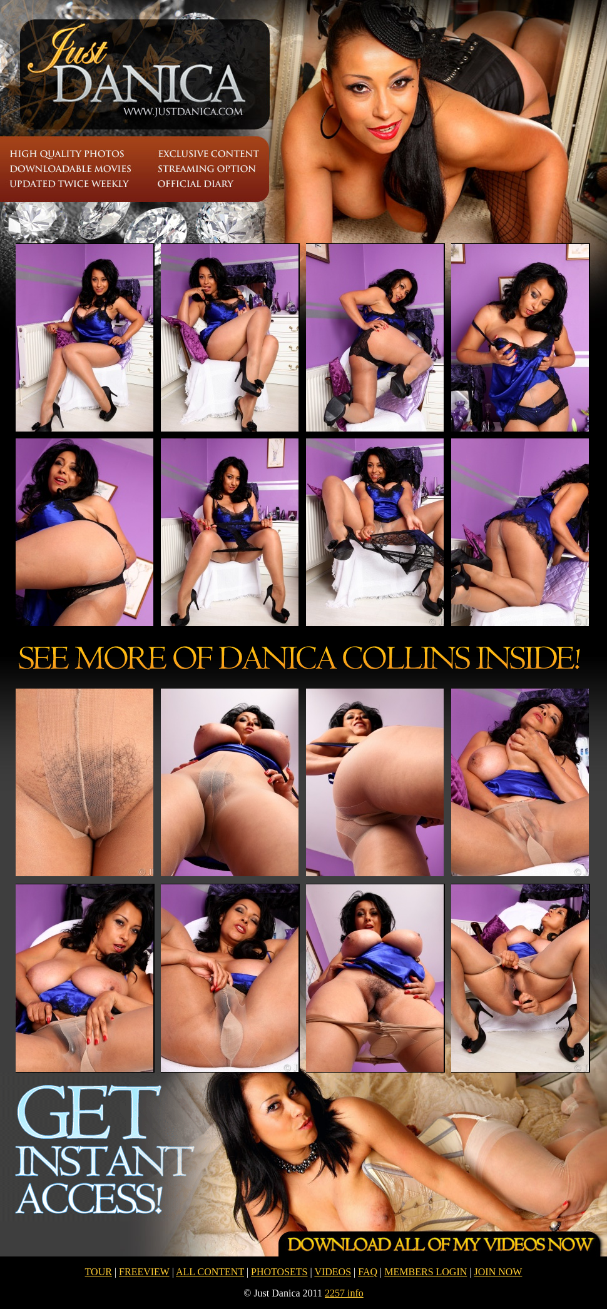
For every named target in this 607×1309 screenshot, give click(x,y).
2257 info (344, 1293)
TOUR (98, 1271)
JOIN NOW (498, 1271)
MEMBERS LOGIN (425, 1271)
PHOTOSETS (279, 1271)
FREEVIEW (144, 1271)
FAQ (367, 1271)
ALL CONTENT (210, 1271)
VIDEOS (332, 1271)
